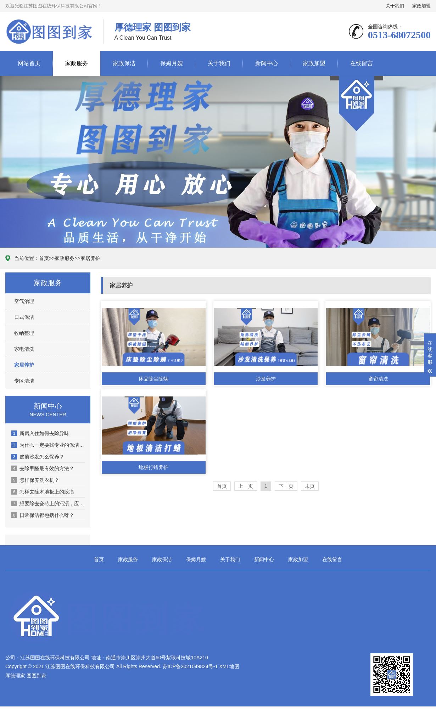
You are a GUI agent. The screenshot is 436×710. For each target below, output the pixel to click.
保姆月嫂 (171, 63)
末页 (310, 486)
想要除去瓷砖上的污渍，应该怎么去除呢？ (48, 503)
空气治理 (24, 301)
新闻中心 (266, 63)
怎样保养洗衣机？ (35, 480)
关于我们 (395, 6)
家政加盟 (421, 6)
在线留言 (361, 63)
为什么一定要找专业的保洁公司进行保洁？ (48, 445)
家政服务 (76, 63)
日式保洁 (24, 317)
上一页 (245, 486)
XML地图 (229, 666)
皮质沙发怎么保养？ (37, 457)
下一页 (286, 486)
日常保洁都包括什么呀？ (42, 515)
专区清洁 (24, 381)
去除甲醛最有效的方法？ (42, 468)
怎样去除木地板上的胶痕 (42, 492)
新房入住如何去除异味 (40, 433)
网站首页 (29, 63)
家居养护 (90, 258)
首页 (44, 258)
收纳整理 (24, 333)
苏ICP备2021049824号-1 (190, 666)
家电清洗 (24, 349)
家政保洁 (124, 63)
